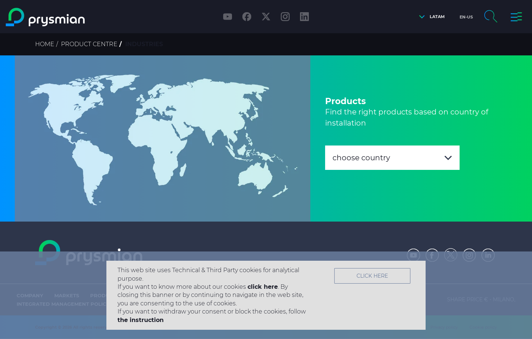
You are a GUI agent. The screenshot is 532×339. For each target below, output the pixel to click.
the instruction (140, 319)
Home (44, 44)
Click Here (372, 276)
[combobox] (392, 157)
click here (263, 286)
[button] (430, 17)
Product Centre (89, 44)
